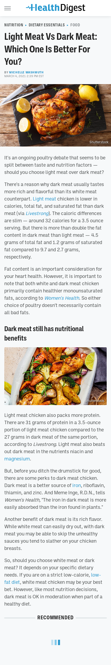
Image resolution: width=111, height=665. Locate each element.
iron (76, 485)
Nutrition (13, 25)
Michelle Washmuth (26, 72)
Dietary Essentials (47, 25)
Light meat (44, 199)
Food (75, 25)
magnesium (17, 459)
